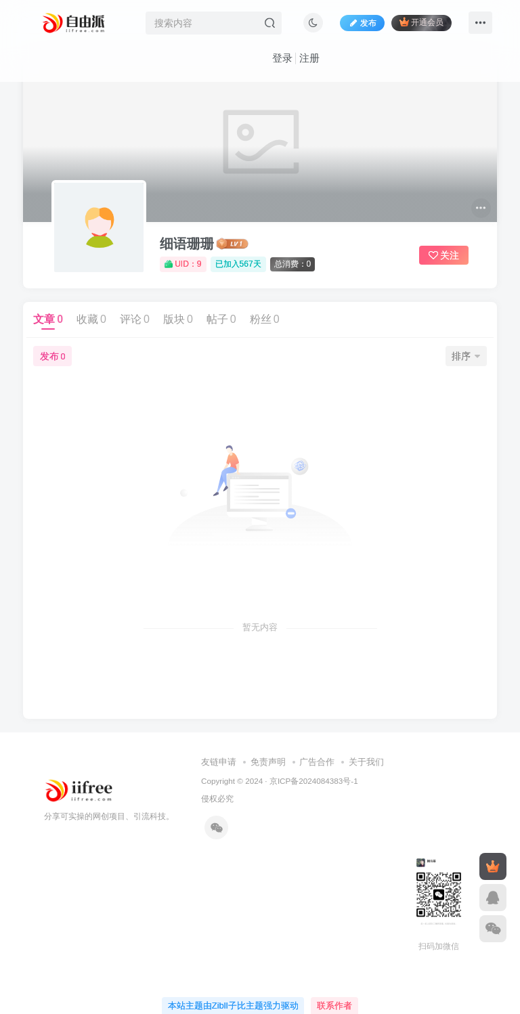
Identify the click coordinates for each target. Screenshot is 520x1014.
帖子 (221, 319)
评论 (135, 319)
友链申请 (218, 762)
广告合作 (316, 762)
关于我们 (366, 762)
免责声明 (268, 762)
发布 (53, 356)
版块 (178, 319)
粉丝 (265, 319)
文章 (48, 319)
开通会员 (421, 22)
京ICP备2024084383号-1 (313, 780)
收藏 (91, 319)
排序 (466, 356)
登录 (282, 58)
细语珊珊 (187, 243)
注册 (309, 58)
